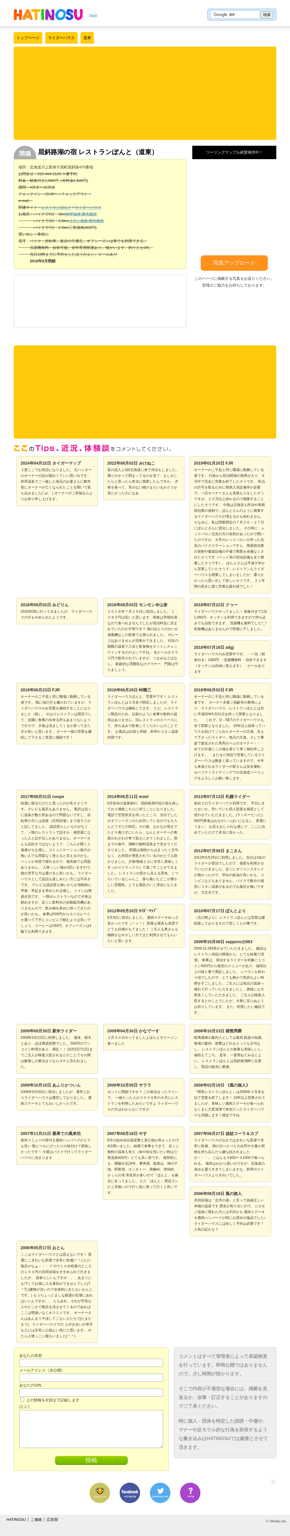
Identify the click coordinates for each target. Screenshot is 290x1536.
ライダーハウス (61, 38)
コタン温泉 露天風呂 (86, 221)
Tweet (93, 15)
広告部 (52, 1519)
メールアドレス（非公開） (42, 1370)
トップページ (28, 38)
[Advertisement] (145, 93)
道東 (87, 38)
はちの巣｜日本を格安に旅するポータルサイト (48, 14)
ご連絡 (36, 1519)
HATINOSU (16, 1519)
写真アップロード (234, 263)
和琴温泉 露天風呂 (81, 214)
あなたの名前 (30, 1355)
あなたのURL (30, 1385)
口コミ (25, 1407)
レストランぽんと (56, 207)
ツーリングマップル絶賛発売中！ (234, 152)
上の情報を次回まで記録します (49, 1400)
